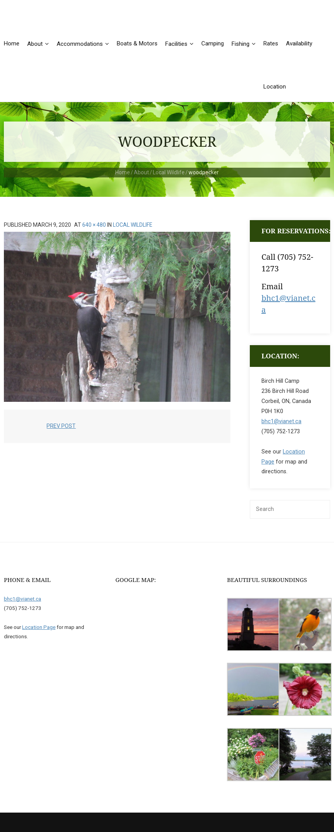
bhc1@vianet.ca (281, 421)
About (141, 172)
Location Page (38, 627)
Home (122, 172)
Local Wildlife (169, 172)
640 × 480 (94, 225)
